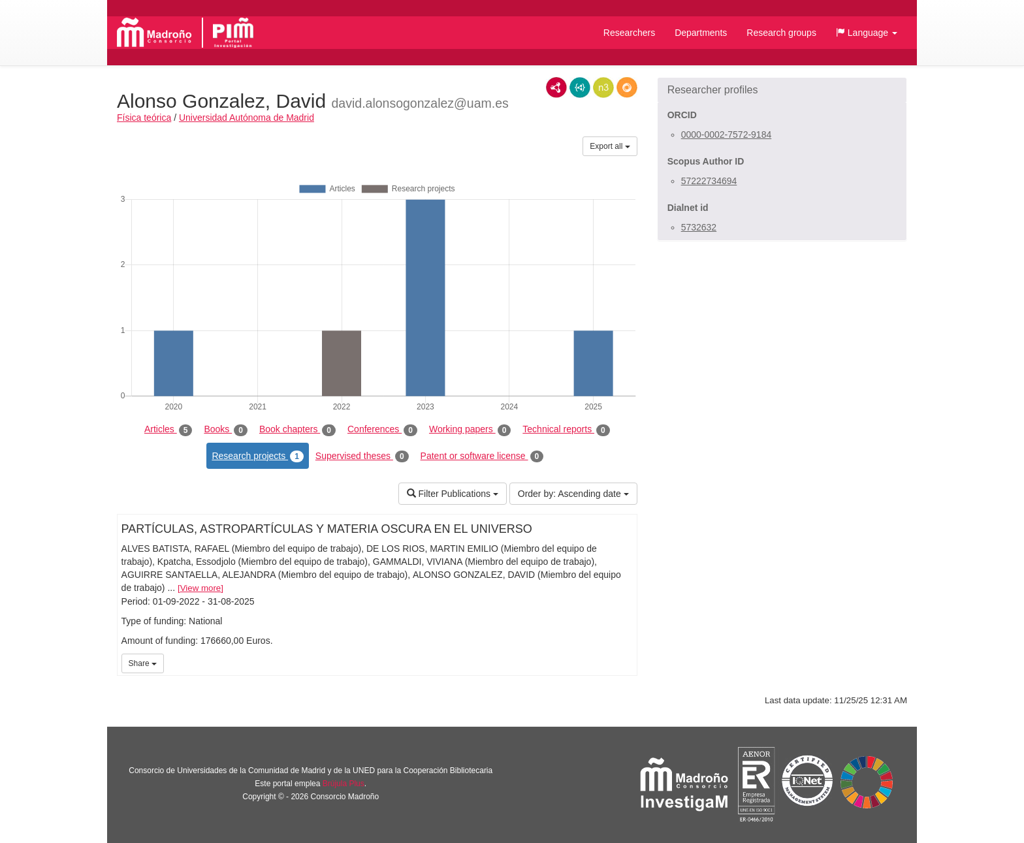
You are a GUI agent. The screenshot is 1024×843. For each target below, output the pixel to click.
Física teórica (144, 117)
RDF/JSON (626, 87)
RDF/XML (556, 87)
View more (200, 588)
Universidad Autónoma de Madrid (246, 117)
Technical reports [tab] (565, 430)
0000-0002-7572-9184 (726, 134)
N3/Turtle (603, 87)
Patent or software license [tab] (482, 456)
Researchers (629, 32)
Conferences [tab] (382, 430)
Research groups (781, 32)
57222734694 (709, 181)
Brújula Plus (343, 783)
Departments (701, 32)
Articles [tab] (168, 430)
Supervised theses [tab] (362, 456)
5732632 (699, 227)
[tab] (782, 90)
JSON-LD (579, 87)
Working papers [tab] (470, 430)
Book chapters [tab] (297, 430)
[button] (866, 32)
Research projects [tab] (257, 456)
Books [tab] (226, 430)
